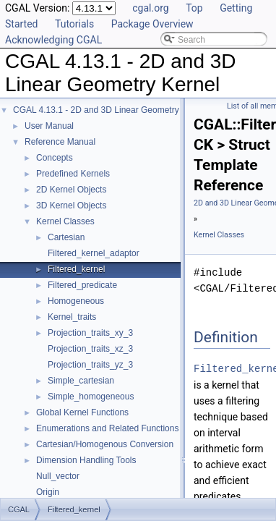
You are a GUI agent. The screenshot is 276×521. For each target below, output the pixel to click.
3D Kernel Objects (71, 205)
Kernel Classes (65, 221)
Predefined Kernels (73, 174)
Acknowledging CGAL (53, 40)
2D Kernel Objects (71, 190)
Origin (47, 492)
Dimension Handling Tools (86, 460)
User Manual (49, 126)
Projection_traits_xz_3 (90, 349)
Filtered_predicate (82, 285)
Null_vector (57, 476)
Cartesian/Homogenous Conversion (104, 444)
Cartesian (66, 237)
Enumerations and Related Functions (107, 428)
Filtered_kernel (76, 269)
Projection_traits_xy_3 (90, 333)
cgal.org (150, 8)
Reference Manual (60, 142)
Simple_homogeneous (91, 396)
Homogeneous (76, 301)
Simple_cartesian (81, 381)
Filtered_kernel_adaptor (93, 253)
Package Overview (152, 24)
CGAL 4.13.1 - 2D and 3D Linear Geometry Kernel (110, 110)
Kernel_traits (72, 317)
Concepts (54, 158)
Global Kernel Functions (82, 412)
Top (194, 8)
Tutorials (74, 24)
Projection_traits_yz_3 (90, 365)
